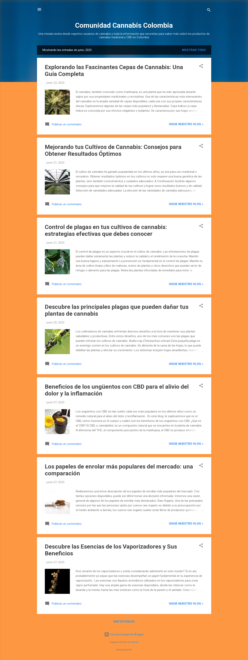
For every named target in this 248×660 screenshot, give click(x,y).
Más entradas (124, 621)
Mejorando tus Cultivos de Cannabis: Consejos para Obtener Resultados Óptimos (113, 150)
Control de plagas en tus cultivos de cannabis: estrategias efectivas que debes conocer (106, 230)
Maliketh (134, 642)
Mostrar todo (194, 50)
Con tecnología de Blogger (124, 634)
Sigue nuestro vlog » (186, 124)
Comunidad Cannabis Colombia (124, 25)
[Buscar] (209, 11)
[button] (201, 67)
